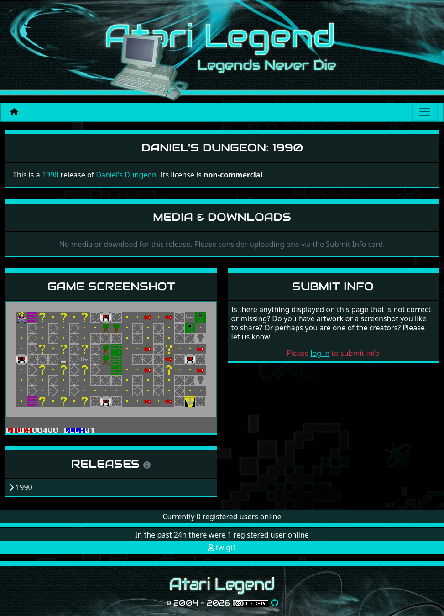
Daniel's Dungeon (126, 175)
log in (319, 353)
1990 (50, 175)
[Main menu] (425, 112)
